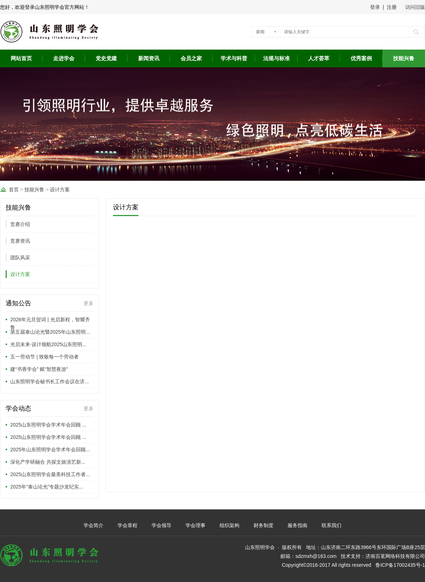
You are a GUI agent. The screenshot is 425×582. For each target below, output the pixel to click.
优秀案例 (361, 58)
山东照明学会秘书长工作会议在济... (49, 381)
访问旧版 (415, 7)
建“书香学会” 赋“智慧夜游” (39, 369)
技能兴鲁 (403, 58)
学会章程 (127, 525)
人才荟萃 (318, 58)
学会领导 (161, 525)
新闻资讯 (148, 58)
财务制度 (263, 525)
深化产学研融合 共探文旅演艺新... (47, 462)
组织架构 (229, 525)
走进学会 (63, 58)
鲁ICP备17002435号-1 (400, 565)
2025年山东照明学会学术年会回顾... (50, 449)
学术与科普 (234, 58)
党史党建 (106, 58)
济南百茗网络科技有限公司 (395, 556)
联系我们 (331, 525)
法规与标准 (276, 58)
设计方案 (60, 189)
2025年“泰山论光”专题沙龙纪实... (46, 487)
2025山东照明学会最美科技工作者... (50, 474)
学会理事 (195, 525)
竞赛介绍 (20, 224)
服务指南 (297, 525)
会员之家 (191, 58)
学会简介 (93, 525)
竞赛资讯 (20, 241)
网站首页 (21, 58)
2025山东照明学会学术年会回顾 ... (48, 425)
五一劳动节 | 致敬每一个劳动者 (44, 357)
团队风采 (20, 257)
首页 (14, 189)
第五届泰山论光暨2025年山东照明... (50, 332)
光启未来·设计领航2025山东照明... (48, 344)
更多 (89, 303)
